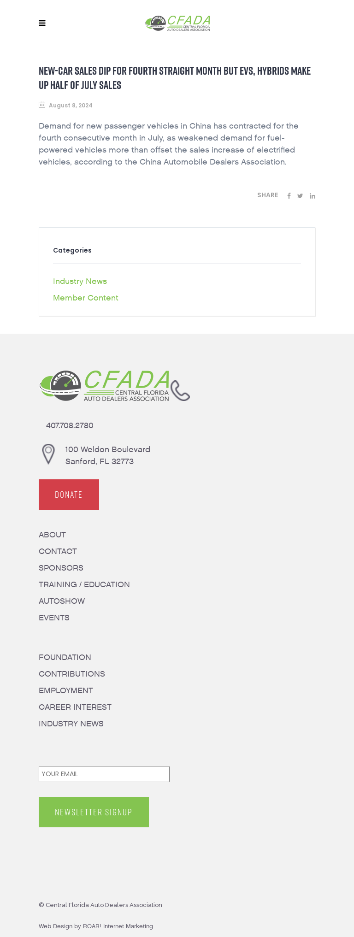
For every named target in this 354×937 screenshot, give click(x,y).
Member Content (85, 298)
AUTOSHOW (62, 601)
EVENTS (54, 618)
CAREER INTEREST (75, 707)
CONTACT (58, 551)
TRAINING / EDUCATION (84, 584)
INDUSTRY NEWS (71, 724)
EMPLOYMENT (66, 690)
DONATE (69, 494)
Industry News (80, 281)
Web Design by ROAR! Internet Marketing (96, 926)
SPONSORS (61, 568)
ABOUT (52, 535)
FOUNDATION (65, 657)
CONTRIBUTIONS (72, 674)
